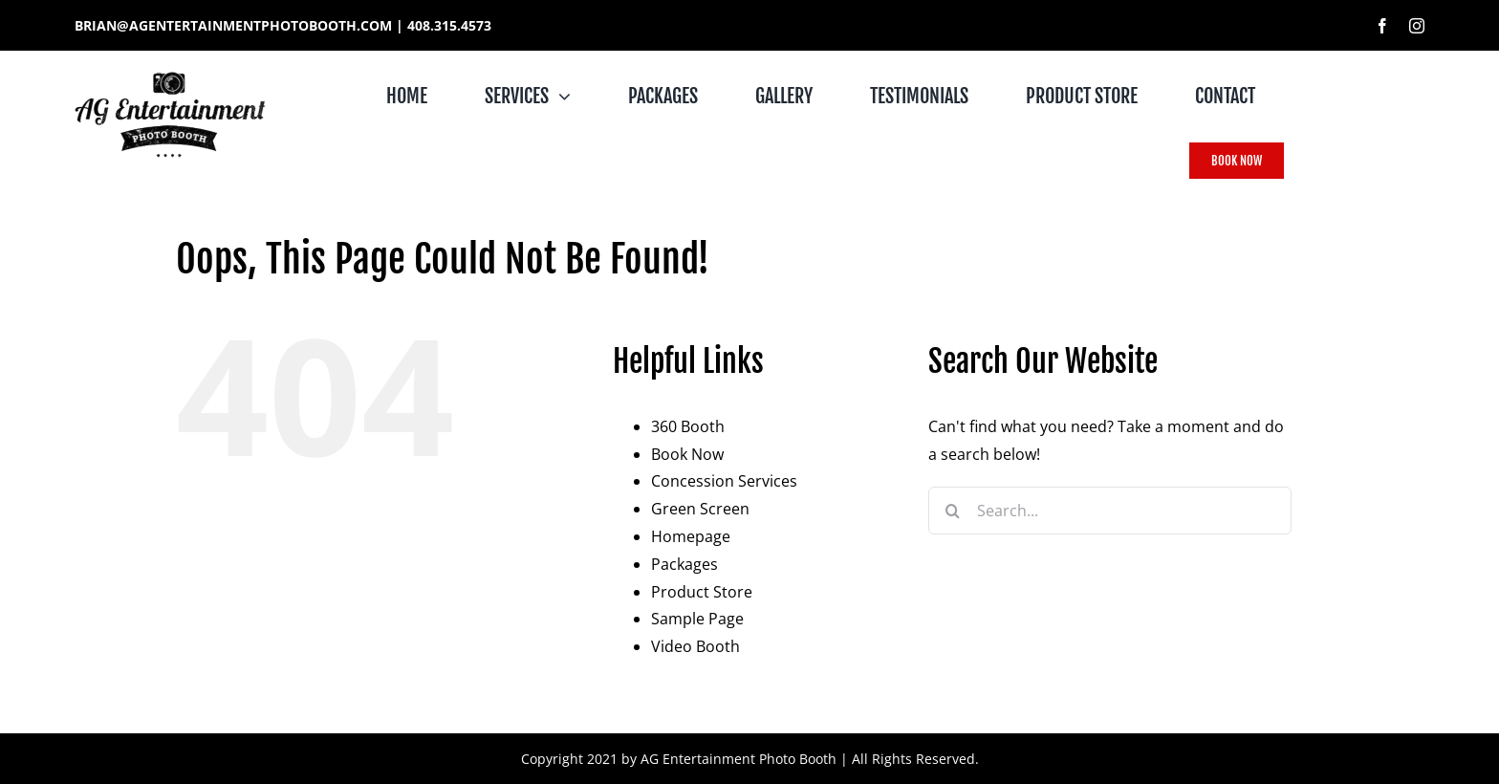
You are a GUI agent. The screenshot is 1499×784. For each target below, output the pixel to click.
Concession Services (724, 480)
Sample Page (697, 618)
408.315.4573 (449, 25)
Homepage (690, 536)
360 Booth (688, 426)
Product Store (701, 591)
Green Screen (700, 508)
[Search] (952, 510)
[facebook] (1382, 25)
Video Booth (695, 646)
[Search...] (1110, 510)
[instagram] (1416, 25)
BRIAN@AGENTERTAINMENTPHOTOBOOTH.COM (233, 25)
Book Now (687, 454)
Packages (684, 564)
